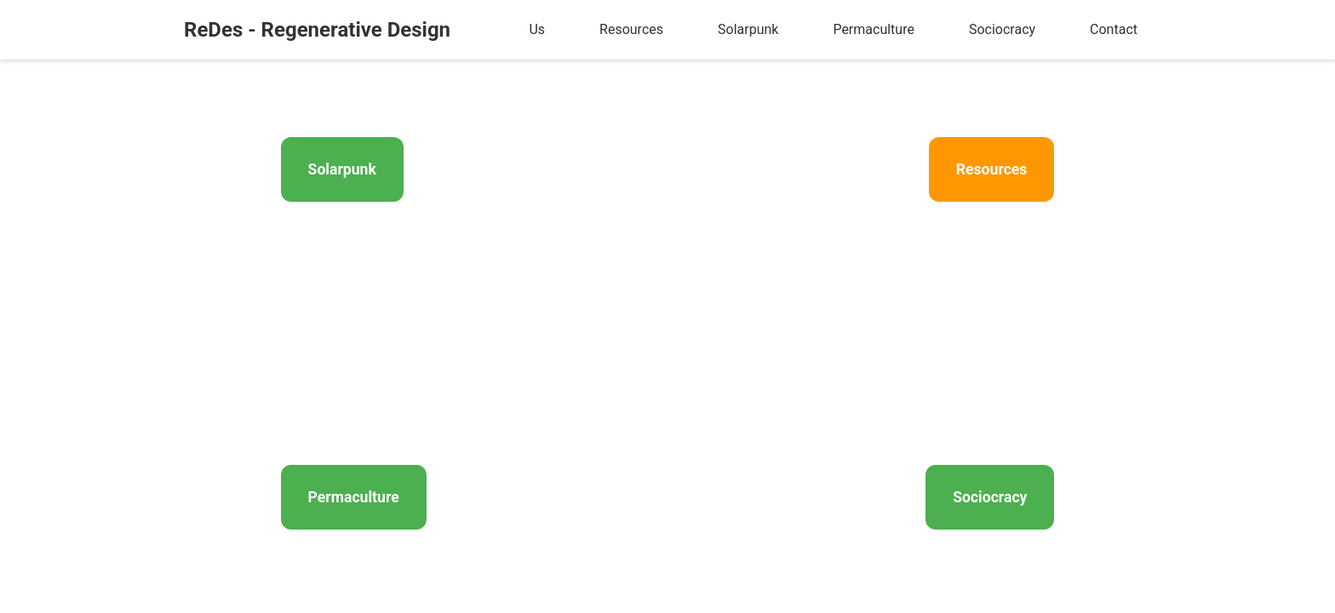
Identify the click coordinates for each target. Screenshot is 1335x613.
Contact (1113, 29)
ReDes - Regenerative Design (317, 30)
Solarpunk (748, 29)
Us (537, 29)
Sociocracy (1002, 29)
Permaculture (873, 29)
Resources (631, 29)
